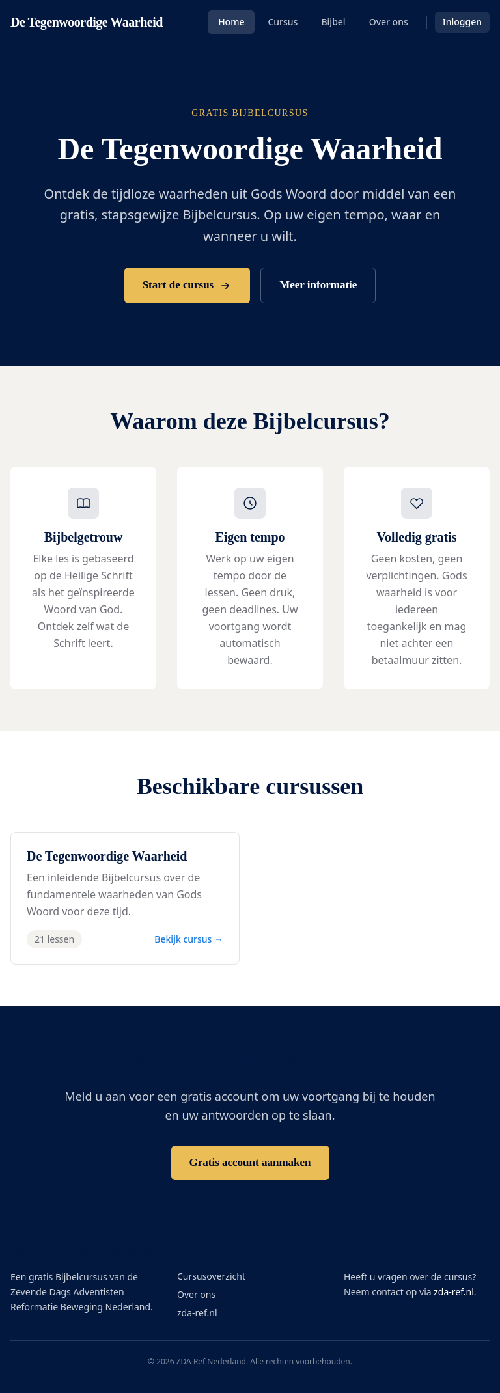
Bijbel (333, 22)
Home (231, 22)
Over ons (388, 22)
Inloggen (462, 22)
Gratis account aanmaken (250, 1162)
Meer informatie (318, 285)
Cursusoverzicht (211, 1276)
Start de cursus (187, 285)
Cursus (283, 22)
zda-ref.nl (197, 1312)
